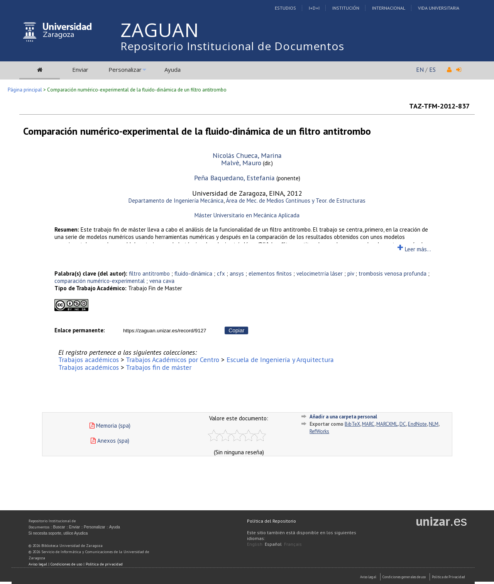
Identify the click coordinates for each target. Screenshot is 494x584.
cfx (221, 273)
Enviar (80, 69)
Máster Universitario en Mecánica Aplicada (247, 215)
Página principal (25, 89)
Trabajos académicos (88, 359)
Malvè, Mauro (241, 162)
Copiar (236, 330)
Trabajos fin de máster (158, 367)
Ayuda (172, 69)
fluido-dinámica (193, 273)
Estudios (285, 8)
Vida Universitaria (438, 8)
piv (350, 273)
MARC (368, 424)
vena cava (161, 280)
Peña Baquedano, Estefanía (234, 177)
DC (402, 424)
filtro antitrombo (149, 273)
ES (432, 69)
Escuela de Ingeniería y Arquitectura (280, 359)
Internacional (388, 8)
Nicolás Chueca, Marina (247, 155)
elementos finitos (270, 273)
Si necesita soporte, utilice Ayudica (58, 533)
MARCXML (387, 424)
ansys (237, 273)
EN (420, 69)
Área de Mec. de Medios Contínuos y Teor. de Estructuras (295, 200)
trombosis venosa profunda (392, 273)
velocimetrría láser (319, 273)
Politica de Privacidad (448, 577)
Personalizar (125, 69)
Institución (345, 8)
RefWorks (319, 431)
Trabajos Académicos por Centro (172, 359)
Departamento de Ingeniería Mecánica (176, 200)
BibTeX (352, 424)
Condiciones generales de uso (404, 577)
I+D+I (314, 8)
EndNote (417, 424)
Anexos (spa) (110, 440)
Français (293, 544)
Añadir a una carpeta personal (343, 416)
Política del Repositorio (271, 521)
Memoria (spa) (110, 425)
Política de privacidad (104, 564)
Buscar (59, 527)
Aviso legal (38, 564)
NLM (433, 424)
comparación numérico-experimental (99, 280)
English (254, 544)
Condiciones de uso (66, 564)
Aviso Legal (368, 577)
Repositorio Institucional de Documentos (232, 46)
